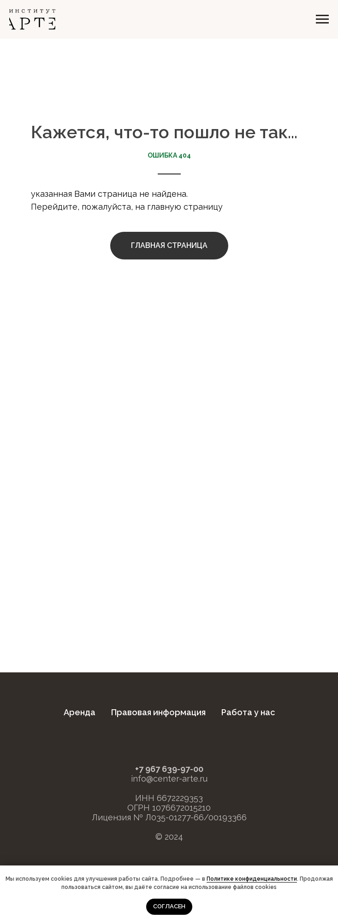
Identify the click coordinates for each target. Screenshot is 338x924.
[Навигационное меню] (322, 19)
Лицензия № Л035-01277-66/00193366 (169, 817)
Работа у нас (248, 712)
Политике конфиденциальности (252, 879)
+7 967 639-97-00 (169, 769)
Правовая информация (158, 712)
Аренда (79, 712)
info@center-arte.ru (169, 778)
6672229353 (180, 798)
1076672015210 (181, 807)
